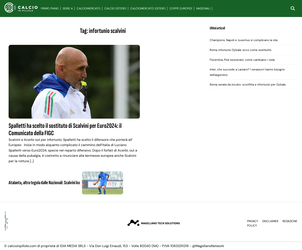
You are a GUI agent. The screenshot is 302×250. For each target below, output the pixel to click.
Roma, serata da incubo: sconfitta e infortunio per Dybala (247, 84)
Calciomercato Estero (147, 8)
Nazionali (203, 8)
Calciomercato (88, 8)
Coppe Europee (180, 8)
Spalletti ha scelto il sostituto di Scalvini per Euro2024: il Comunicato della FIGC (65, 129)
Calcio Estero (115, 8)
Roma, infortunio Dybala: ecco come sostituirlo (240, 50)
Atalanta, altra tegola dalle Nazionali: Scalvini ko (44, 183)
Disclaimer (270, 221)
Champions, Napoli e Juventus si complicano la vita (243, 40)
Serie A (68, 8)
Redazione (289, 221)
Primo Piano (50, 8)
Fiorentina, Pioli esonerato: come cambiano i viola (242, 60)
